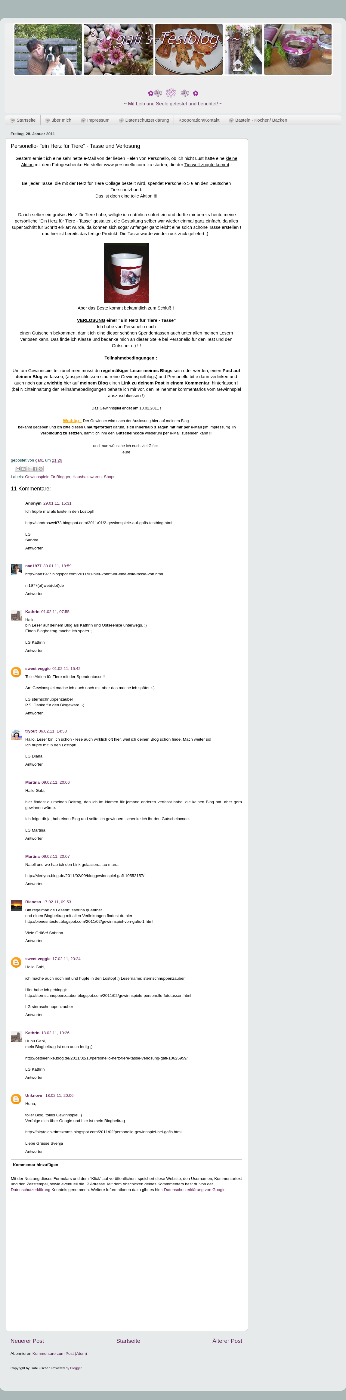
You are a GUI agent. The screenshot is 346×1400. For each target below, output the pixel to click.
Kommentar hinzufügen (35, 1164)
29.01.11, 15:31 (57, 503)
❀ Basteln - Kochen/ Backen (258, 120)
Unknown (34, 1095)
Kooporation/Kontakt (198, 120)
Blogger (76, 1368)
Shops (109, 476)
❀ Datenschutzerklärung (144, 120)
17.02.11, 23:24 (66, 959)
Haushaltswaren (87, 476)
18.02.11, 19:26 (55, 1033)
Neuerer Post (27, 1341)
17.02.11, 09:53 (57, 902)
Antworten (34, 548)
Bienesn (33, 902)
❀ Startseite (23, 120)
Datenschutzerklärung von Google (194, 1189)
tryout (31, 731)
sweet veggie (38, 668)
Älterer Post (227, 1341)
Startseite (128, 1341)
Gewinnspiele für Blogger (47, 476)
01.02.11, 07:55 (55, 611)
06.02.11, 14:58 (53, 731)
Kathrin (32, 611)
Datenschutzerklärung (30, 1189)
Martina (32, 782)
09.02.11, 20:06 (56, 782)
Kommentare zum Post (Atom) (59, 1353)
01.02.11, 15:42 (66, 668)
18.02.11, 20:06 (59, 1095)
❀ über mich (58, 120)
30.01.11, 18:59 (57, 566)
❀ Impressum (95, 120)
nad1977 (33, 566)
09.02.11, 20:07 (56, 856)
